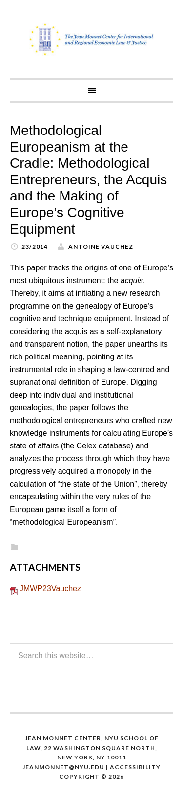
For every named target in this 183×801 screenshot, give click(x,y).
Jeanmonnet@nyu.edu (63, 767)
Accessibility (135, 767)
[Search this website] (91, 655)
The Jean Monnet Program (91, 39)
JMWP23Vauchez (50, 588)
